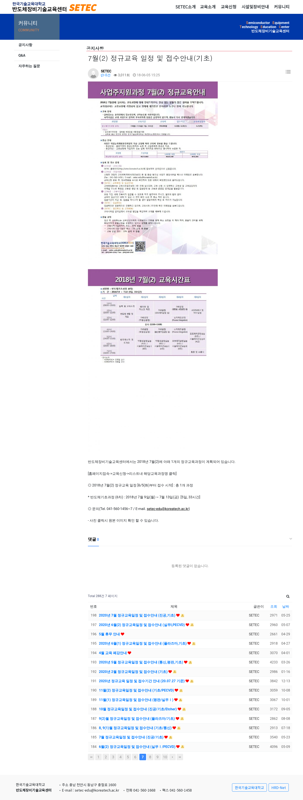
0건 (106, 75)
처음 (91, 757)
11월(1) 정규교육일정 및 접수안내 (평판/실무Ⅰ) (136, 700)
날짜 (285, 606)
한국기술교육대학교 (249, 787)
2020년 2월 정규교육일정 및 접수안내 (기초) (133, 672)
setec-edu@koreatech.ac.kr (168, 509)
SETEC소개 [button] (185, 7)
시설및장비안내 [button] (255, 7)
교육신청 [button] (228, 7)
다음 (172, 757)
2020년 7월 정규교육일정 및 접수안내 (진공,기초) (137, 615)
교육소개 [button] (208, 7)
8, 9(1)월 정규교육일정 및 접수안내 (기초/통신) (135, 728)
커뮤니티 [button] (282, 7)
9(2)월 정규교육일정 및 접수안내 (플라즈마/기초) (137, 719)
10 (165, 757)
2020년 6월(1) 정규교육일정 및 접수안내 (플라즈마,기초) (143, 643)
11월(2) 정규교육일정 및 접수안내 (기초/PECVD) (137, 690)
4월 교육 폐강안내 (113, 653)
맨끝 (180, 757)
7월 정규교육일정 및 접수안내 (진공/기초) (131, 737)
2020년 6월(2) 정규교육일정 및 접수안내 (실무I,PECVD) (142, 625)
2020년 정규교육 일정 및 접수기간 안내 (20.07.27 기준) (142, 681)
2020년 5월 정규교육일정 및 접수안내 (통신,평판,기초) (141, 662)
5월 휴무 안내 (110, 634)
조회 (273, 606)
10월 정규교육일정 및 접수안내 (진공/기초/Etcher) (138, 709)
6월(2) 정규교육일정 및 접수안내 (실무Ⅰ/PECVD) (137, 747)
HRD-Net (278, 787)
